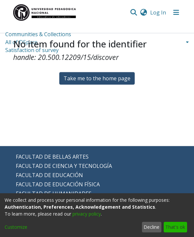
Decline (151, 227)
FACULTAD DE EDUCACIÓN (49, 175)
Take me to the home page (97, 78)
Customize (16, 227)
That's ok (175, 227)
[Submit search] (134, 12)
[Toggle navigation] (176, 12)
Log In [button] (158, 12)
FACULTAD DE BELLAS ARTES (52, 156)
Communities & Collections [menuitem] (38, 34)
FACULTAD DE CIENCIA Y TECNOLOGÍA (64, 166)
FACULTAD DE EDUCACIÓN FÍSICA (58, 184)
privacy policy (86, 214)
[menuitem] (144, 12)
